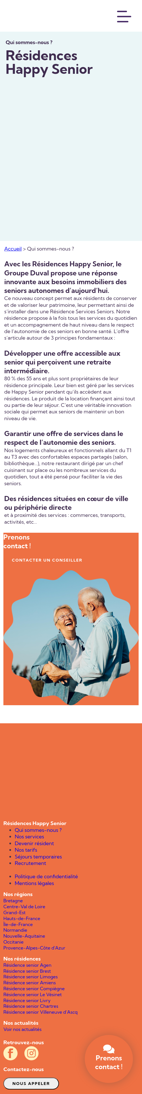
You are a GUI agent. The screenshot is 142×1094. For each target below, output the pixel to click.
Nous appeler (31, 1083)
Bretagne (13, 900)
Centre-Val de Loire (24, 906)
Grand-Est (14, 912)
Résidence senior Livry (26, 1000)
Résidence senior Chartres (30, 1006)
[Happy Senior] (71, 771)
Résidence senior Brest (27, 971)
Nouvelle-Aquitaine (24, 936)
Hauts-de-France (21, 918)
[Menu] (124, 16)
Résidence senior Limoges (30, 976)
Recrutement (30, 863)
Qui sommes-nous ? (38, 830)
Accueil (13, 248)
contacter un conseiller (47, 560)
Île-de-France (18, 924)
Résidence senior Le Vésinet (32, 994)
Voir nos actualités (22, 1029)
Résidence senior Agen (27, 965)
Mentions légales (34, 883)
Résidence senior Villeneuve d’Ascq (40, 1012)
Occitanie (13, 942)
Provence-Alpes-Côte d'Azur (34, 948)
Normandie (15, 930)
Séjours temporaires (38, 856)
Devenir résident (34, 843)
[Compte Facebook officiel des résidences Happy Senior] (10, 1053)
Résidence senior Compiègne (34, 988)
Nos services (29, 836)
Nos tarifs (26, 850)
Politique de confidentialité (46, 876)
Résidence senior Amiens (29, 982)
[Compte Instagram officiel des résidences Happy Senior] (31, 1053)
